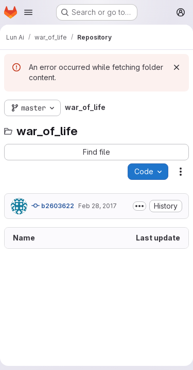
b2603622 (52, 205)
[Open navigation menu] (28, 12)
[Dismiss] (176, 67)
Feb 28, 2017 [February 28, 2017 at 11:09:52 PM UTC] (97, 206)
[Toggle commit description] (139, 206)
